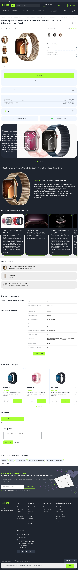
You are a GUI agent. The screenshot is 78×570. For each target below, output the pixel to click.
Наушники (41, 10)
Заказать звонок (46, 6)
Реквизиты (46, 516)
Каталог (20, 507)
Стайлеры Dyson (60, 518)
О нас (2, 1)
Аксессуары (20, 523)
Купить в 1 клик (39, 81)
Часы (33, 10)
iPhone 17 (58, 511)
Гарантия (30, 523)
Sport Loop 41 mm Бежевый (54, 464)
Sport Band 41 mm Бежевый (36, 464)
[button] (35, 161)
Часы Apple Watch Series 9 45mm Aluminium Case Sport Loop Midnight (12, 398)
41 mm (11, 464)
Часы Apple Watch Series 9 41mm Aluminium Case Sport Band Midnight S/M (60, 398)
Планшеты (25, 10)
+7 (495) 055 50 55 (47, 5)
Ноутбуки (15, 10)
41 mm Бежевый (21, 464)
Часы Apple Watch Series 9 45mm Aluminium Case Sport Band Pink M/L (36, 398)
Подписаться (30, 490)
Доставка (11, 1)
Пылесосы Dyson (60, 520)
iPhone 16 (58, 513)
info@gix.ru (22, 541)
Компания (47, 507)
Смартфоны (5, 10)
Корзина (71, 5)
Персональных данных (23, 494)
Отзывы (6, 1)
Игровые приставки (53, 11)
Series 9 (4, 464)
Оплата (15, 1)
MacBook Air (59, 525)
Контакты (20, 1)
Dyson (65, 10)
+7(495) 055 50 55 (24, 539)
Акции (30, 527)
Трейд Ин (31, 525)
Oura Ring (73, 11)
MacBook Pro (59, 523)
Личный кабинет (32, 511)
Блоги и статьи (47, 513)
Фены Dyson (59, 516)
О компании (46, 511)
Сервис (30, 520)
